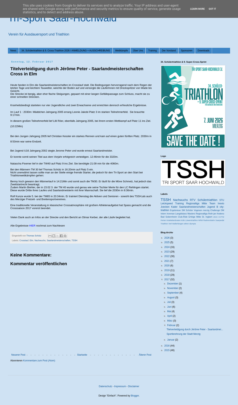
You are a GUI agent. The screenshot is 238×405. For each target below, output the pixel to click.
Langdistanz (181, 213)
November (173, 288)
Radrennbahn (209, 220)
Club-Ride (183, 217)
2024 (167, 247)
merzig (206, 210)
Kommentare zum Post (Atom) (39, 360)
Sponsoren (186, 50)
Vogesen (198, 210)
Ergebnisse (175, 210)
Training (152, 50)
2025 (167, 242)
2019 (167, 270)
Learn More (197, 9)
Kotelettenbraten (173, 220)
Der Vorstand (169, 50)
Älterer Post (145, 354)
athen (186, 224)
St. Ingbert (207, 217)
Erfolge (192, 217)
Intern (163, 213)
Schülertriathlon (207, 200)
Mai (169, 311)
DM (222, 210)
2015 (215, 217)
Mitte (198, 217)
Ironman (171, 213)
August (171, 297)
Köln (183, 220)
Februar (171, 325)
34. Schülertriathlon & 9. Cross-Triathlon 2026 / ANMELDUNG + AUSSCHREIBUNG (65, 50)
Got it (212, 9)
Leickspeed (167, 203)
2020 (167, 265)
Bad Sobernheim (169, 217)
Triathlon (164, 224)
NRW (200, 220)
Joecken (165, 206)
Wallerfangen (177, 224)
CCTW (221, 217)
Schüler (189, 210)
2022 (167, 256)
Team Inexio (216, 203)
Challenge (215, 210)
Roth (210, 213)
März (170, 320)
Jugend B (212, 206)
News (13, 50)
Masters (191, 213)
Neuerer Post (18, 354)
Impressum (120, 386)
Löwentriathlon (191, 220)
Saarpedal (219, 220)
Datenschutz (105, 386)
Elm (31, 240)
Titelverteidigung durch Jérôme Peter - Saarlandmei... (195, 329)
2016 (167, 345)
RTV (193, 200)
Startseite (82, 354)
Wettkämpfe (121, 50)
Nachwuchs (40, 240)
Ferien (163, 220)
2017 (167, 279)
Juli (169, 302)
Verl (170, 224)
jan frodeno (218, 213)
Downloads (203, 50)
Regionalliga (201, 213)
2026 (167, 237)
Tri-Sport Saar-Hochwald (62, 18)
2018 (167, 275)
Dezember (173, 283)
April (170, 316)
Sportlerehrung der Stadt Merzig (184, 334)
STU (221, 200)
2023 (167, 251)
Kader (174, 206)
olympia (192, 224)
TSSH (74, 240)
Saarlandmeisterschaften (58, 240)
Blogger (135, 395)
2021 (167, 261)
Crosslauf (24, 240)
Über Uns (138, 50)
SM (183, 210)
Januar (171, 339)
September (173, 292)
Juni (169, 306)
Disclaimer (133, 386)
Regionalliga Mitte (196, 203)
